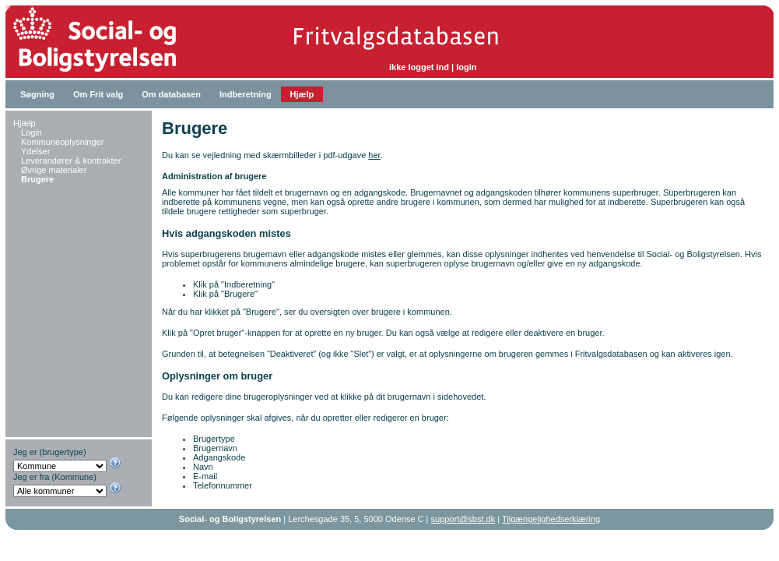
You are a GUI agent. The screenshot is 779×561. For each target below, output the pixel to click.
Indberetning (245, 94)
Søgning (37, 94)
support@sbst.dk (463, 519)
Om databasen (171, 94)
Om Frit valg (98, 94)
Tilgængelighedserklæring (551, 519)
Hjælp (302, 94)
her (374, 155)
